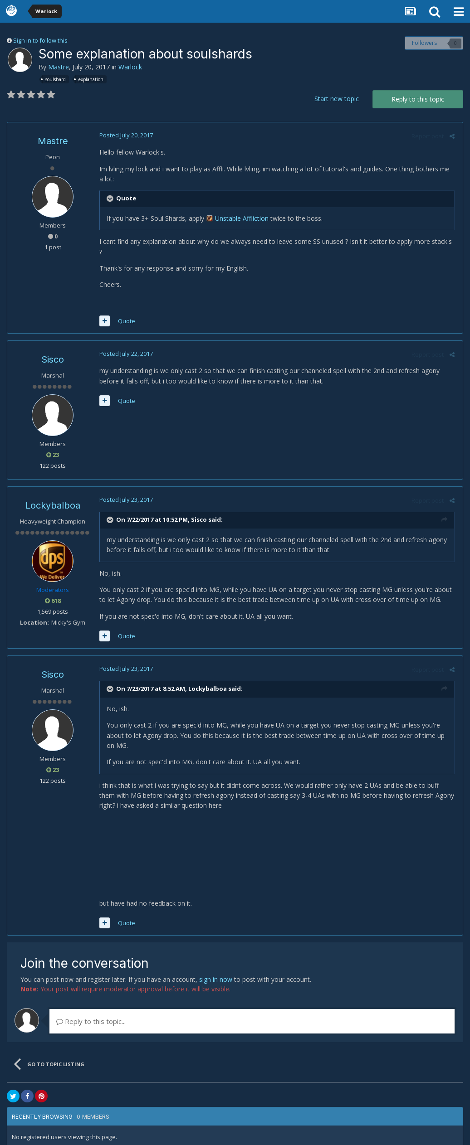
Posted (125, 135)
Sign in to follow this (40, 40)
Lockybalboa (52, 495)
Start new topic (336, 98)
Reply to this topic (418, 99)
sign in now (215, 969)
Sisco (52, 349)
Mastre (58, 67)
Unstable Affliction (240, 218)
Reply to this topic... (91, 1010)
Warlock (130, 67)
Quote (125, 311)
